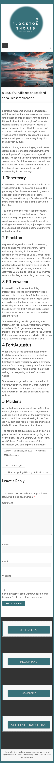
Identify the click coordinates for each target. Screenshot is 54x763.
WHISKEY (29, 693)
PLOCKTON (28, 661)
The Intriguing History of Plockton (28, 472)
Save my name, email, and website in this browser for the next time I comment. (25, 595)
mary (8, 450)
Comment (7, 502)
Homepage (14, 465)
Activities (42, 450)
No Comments (12, 455)
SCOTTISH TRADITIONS (28, 725)
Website (6, 575)
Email (6, 561)
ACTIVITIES (28, 630)
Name (6, 544)
